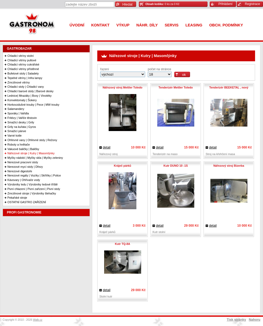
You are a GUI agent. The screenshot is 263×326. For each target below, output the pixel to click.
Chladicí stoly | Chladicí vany (25, 86)
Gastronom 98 (33, 24)
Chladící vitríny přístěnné (23, 69)
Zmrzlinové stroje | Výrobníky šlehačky (31, 193)
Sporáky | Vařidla (18, 113)
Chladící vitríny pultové (21, 60)
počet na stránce (159, 69)
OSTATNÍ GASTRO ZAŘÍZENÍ (26, 202)
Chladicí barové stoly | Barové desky (30, 91)
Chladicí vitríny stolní (20, 55)
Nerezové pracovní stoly (22, 162)
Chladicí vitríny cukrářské (23, 64)
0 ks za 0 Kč (162, 4)
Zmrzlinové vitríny (18, 82)
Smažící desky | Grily (20, 122)
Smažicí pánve (16, 131)
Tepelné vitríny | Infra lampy (24, 78)
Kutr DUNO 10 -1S (176, 165)
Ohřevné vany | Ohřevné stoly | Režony (32, 140)
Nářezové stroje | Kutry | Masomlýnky (30, 153)
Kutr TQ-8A (122, 243)
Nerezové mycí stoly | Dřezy (25, 166)
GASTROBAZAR (19, 48)
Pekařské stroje (17, 197)
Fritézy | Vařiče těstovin (22, 117)
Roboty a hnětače (18, 144)
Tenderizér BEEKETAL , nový (228, 87)
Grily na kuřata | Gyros (21, 126)
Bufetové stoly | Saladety (23, 73)
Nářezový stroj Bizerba (228, 165)
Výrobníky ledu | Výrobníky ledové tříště (32, 184)
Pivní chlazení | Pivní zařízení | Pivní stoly (33, 188)
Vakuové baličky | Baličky (23, 149)
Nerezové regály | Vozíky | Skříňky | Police (34, 175)
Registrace (252, 4)
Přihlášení (225, 4)
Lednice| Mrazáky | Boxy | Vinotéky (29, 95)
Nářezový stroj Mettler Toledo (122, 87)
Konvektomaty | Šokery (22, 100)
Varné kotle (14, 135)
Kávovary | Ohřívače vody (23, 179)
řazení (104, 69)
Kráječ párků (122, 165)
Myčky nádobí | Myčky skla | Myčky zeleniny (35, 157)
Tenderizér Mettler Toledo (176, 87)
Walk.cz (38, 319)
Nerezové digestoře (19, 171)
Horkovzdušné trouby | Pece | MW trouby (33, 104)
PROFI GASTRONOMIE (24, 212)
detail (106, 147)
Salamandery (15, 108)
